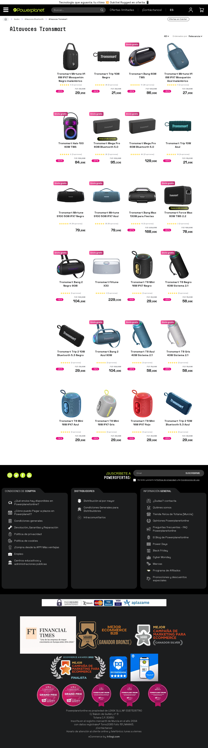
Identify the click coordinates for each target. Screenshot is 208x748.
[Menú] (6, 9)
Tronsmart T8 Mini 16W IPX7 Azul (70, 422)
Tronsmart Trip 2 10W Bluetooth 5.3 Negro (71, 353)
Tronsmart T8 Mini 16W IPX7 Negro (142, 283)
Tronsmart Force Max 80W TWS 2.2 (178, 214)
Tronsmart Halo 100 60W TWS (71, 144)
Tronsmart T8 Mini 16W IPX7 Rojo (142, 422)
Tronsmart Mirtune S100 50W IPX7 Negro (71, 214)
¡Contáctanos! (152, 10)
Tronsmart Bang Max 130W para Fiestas (142, 214)
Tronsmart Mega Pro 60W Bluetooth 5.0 (106, 144)
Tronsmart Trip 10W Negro (106, 75)
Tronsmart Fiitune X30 (106, 283)
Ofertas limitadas (122, 10)
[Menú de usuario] (190, 9)
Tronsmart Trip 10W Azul (178, 144)
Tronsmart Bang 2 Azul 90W (106, 353)
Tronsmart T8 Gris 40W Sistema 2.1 (178, 353)
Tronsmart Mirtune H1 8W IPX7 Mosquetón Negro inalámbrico (70, 77)
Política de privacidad (166, 480)
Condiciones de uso (190, 480)
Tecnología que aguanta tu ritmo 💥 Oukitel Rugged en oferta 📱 (104, 2)
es (172, 10)
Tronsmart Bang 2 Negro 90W (71, 283)
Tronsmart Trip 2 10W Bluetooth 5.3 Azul (178, 422)
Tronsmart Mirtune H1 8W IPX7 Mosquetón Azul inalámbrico (178, 77)
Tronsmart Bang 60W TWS (142, 75)
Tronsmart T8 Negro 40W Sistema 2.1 (178, 283)
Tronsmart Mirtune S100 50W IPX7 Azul (106, 214)
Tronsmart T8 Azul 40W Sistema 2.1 (142, 353)
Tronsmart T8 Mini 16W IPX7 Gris (106, 422)
